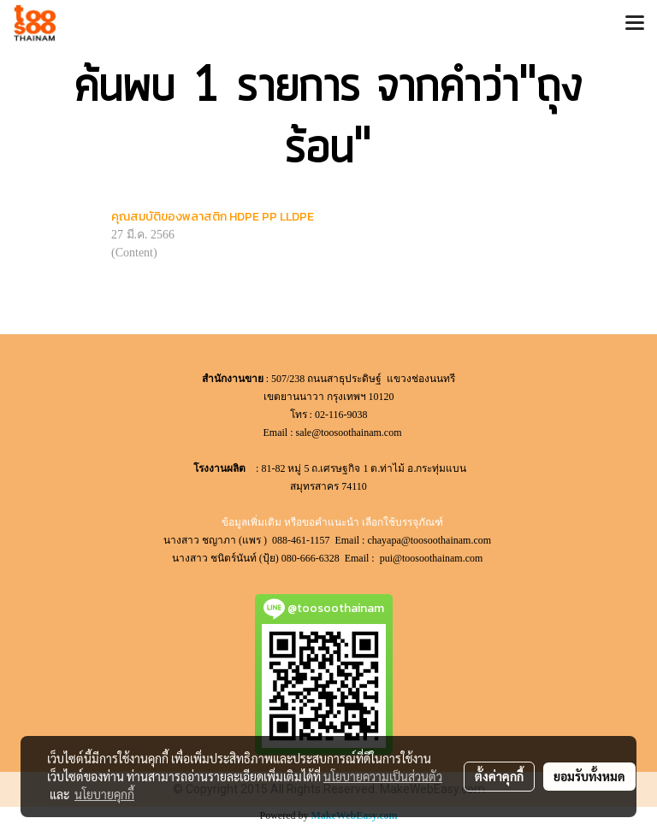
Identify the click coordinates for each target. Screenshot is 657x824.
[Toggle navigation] (635, 24)
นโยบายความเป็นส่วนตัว (382, 776)
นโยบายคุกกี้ (104, 794)
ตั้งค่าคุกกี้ (499, 776)
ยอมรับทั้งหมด (589, 776)
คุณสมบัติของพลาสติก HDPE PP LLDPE (212, 217)
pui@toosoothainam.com (433, 558)
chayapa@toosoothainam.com (430, 540)
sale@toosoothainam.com (348, 432)
